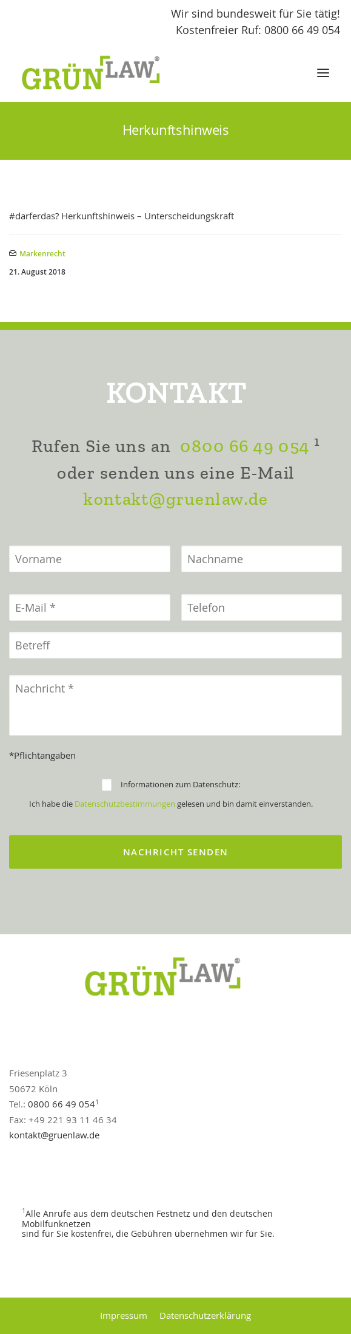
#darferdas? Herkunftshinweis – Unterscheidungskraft (121, 216)
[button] (323, 73)
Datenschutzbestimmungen (125, 803)
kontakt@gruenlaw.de (175, 499)
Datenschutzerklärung (205, 1315)
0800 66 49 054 (244, 446)
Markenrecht (42, 253)
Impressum (123, 1315)
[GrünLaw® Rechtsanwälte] (102, 73)
